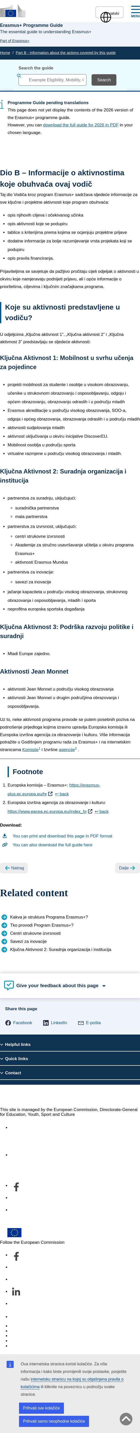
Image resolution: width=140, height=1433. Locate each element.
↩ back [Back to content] (62, 794)
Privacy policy (23, 1341)
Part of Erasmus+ (14, 41)
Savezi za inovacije (28, 941)
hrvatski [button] (109, 13)
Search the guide (36, 68)
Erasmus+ (17, 1096)
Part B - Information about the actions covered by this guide (66, 52)
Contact (17, 1316)
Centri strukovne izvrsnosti (35, 933)
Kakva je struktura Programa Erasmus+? (49, 917)
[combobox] (52, 80)
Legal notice (21, 1346)
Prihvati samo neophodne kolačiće (54, 1421)
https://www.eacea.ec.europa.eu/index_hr (47, 811)
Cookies (18, 1335)
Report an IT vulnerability (34, 1326)
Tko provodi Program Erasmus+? (42, 925)
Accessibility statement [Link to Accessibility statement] (32, 1127)
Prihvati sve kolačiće (41, 1408)
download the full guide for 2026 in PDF (81, 125)
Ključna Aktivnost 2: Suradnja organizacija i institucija (60, 949)
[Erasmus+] (12, 11)
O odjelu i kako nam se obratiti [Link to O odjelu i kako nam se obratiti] (39, 1155)
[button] (18, 1023)
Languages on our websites (36, 1331)
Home (5, 52)
